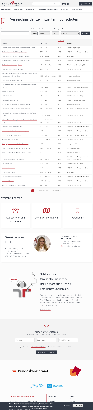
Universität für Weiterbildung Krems (13, 159)
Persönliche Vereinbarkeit (47, 10)
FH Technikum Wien (8, 91)
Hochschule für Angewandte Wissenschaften (16, 109)
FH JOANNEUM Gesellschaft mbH (12, 80)
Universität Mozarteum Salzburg (12, 176)
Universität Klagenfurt (8, 172)
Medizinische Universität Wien (11, 135)
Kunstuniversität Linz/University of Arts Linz (15, 131)
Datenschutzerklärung (38, 347)
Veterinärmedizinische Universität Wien (14, 185)
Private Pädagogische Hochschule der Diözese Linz (17, 152)
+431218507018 (68, 244)
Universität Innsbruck (8, 168)
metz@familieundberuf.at (72, 246)
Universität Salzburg (8, 181)
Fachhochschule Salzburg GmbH (12, 65)
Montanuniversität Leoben (10, 139)
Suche (56, 4)
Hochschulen (30, 10)
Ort (46, 43)
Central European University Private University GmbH (18, 48)
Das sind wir (64, 10)
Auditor (62, 29)
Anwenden (85, 33)
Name (2, 29)
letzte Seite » (56, 191)
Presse (72, 399)
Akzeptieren (77, 405)
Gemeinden (18, 10)
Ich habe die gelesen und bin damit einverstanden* (47, 347)
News (72, 396)
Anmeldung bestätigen (44, 352)
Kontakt (72, 401)
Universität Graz (7, 163)
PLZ (41, 43)
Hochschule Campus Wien (10, 100)
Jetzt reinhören (45, 310)
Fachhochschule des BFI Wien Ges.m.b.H (14, 52)
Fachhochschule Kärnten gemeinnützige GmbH (16, 56)
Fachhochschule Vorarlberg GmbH (12, 69)
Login (85, 3)
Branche (41, 29)
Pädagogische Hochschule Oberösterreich (15, 144)
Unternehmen (6, 10)
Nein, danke (67, 405)
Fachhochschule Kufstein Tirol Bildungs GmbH (16, 60)
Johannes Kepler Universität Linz (12, 126)
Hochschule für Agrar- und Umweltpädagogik (16, 104)
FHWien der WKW (7, 96)
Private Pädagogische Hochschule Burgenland (16, 148)
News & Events (77, 10)
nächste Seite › (44, 191)
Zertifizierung (55, 29)
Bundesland (34, 29)
